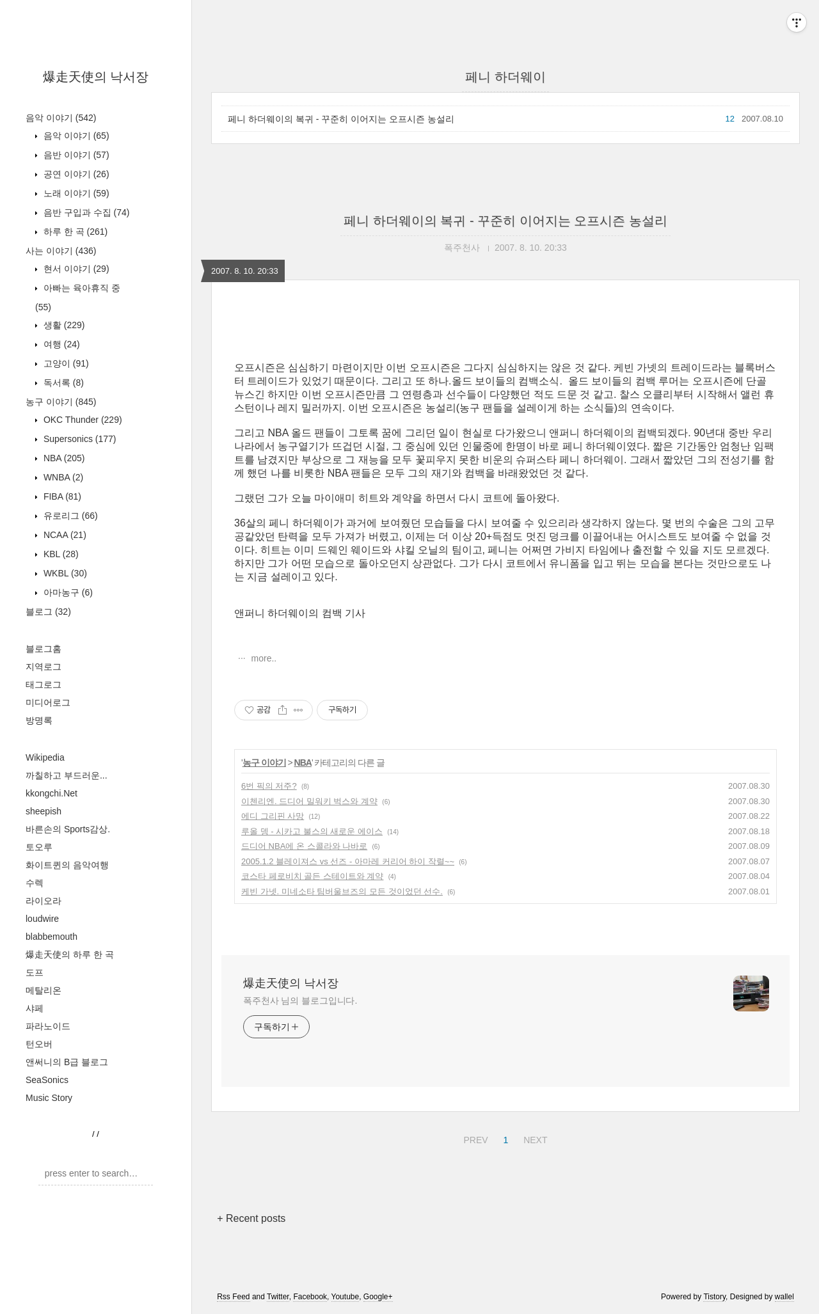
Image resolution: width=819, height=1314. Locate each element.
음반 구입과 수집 (85, 212)
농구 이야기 (61, 402)
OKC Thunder (81, 420)
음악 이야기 (61, 118)
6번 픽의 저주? (269, 786)
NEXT (533, 1138)
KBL (60, 554)
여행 (60, 344)
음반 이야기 (75, 155)
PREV (474, 1138)
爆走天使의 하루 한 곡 (70, 954)
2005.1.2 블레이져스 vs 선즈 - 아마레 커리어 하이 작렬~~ (347, 861)
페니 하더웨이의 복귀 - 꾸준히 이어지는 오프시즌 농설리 (341, 119)
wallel (784, 1296)
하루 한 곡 (74, 231)
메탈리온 (43, 990)
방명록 (39, 720)
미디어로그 (48, 702)
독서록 (62, 382)
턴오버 (39, 1044)
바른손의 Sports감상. (68, 829)
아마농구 (67, 592)
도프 (35, 972)
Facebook (310, 1296)
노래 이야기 (75, 193)
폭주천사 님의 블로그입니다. (300, 1000)
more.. (263, 658)
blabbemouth (51, 936)
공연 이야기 (75, 174)
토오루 (39, 847)
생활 (62, 325)
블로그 (48, 611)
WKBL (64, 573)
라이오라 (43, 901)
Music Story (49, 1098)
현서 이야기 (75, 269)
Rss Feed (233, 1296)
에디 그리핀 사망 (272, 816)
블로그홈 (43, 649)
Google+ (378, 1296)
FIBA (61, 496)
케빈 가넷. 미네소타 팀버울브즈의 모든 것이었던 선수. (342, 891)
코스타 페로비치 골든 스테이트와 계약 (312, 876)
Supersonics (78, 439)
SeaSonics (47, 1080)
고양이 (65, 363)
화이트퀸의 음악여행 (67, 865)
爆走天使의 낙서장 (96, 77)
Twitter (278, 1296)
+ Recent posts (251, 1218)
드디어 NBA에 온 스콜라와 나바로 (304, 846)
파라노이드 (48, 1026)
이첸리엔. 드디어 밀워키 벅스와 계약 (309, 801)
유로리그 (69, 516)
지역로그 (43, 666)
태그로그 (43, 684)
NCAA (63, 535)
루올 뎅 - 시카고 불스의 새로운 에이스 (312, 831)
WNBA (62, 477)
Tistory (714, 1296)
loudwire (42, 919)
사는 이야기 (61, 251)
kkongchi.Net (51, 793)
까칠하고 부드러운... (66, 775)
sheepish (43, 811)
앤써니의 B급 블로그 (67, 1062)
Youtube (345, 1296)
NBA (62, 458)
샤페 (35, 1008)
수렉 (35, 883)
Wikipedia (45, 757)
